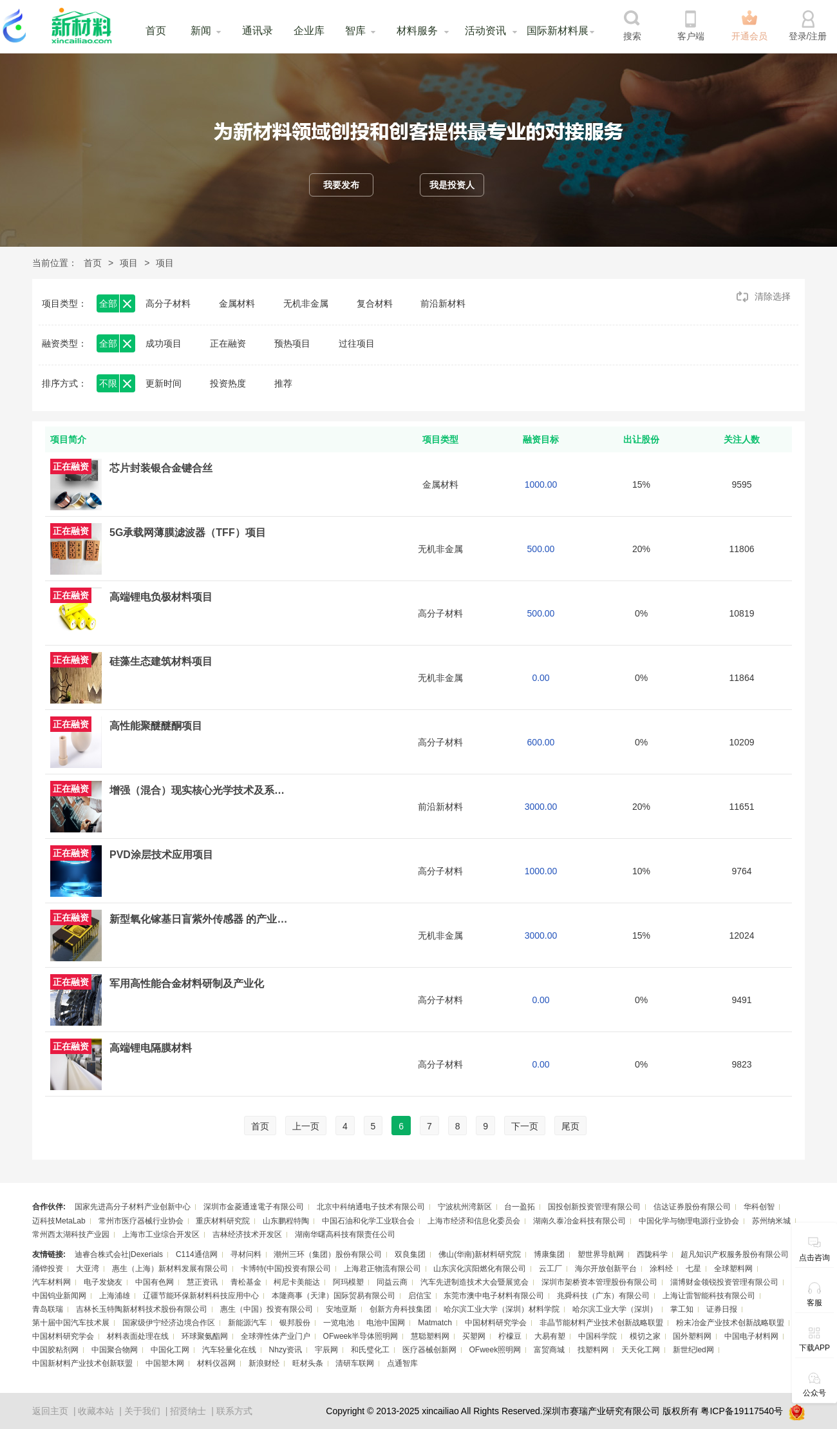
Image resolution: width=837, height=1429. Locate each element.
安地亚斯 (341, 1309)
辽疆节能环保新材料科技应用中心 (201, 1295)
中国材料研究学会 (496, 1322)
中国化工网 (170, 1349)
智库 (355, 30)
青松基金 (245, 1282)
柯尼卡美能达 (297, 1282)
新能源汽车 (247, 1322)
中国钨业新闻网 (59, 1295)
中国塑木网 (165, 1363)
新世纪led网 (693, 1349)
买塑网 (473, 1336)
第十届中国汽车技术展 (70, 1322)
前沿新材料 (443, 303)
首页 (156, 30)
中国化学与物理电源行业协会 (689, 1220)
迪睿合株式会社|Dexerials (119, 1254)
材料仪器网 (216, 1363)
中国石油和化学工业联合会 (368, 1220)
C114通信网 (197, 1254)
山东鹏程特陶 (286, 1220)
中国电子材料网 (751, 1336)
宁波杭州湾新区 (465, 1206)
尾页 (570, 1126)
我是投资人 (452, 185)
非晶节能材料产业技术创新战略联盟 (601, 1322)
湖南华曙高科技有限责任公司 (345, 1234)
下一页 (524, 1126)
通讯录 (257, 30)
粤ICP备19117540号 (742, 1411)
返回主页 (50, 1411)
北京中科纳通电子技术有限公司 (371, 1206)
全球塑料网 (733, 1268)
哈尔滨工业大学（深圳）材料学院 (502, 1309)
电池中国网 (385, 1322)
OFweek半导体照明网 (361, 1336)
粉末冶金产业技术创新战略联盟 (730, 1322)
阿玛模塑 (348, 1282)
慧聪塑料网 (430, 1336)
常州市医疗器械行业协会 (141, 1220)
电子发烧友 (103, 1282)
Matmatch (435, 1322)
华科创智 (759, 1206)
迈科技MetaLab (59, 1220)
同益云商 (392, 1282)
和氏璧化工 (370, 1349)
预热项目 (292, 343)
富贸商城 (549, 1349)
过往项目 (357, 343)
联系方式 (234, 1411)
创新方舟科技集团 (400, 1309)
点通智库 (402, 1363)
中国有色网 (154, 1282)
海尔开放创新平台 (606, 1268)
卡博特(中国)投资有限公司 (286, 1268)
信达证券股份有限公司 (692, 1206)
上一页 (305, 1126)
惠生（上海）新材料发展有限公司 (170, 1268)
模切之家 (645, 1336)
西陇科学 (652, 1254)
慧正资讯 (202, 1282)
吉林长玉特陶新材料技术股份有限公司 (141, 1309)
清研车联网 (354, 1363)
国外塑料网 (692, 1336)
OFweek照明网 (495, 1349)
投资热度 (228, 383)
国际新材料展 (557, 30)
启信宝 (419, 1295)
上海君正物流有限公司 (382, 1268)
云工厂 (550, 1268)
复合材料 (375, 303)
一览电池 (338, 1322)
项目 (129, 263)
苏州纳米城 (771, 1220)
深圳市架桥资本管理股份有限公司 (599, 1282)
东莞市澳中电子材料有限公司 (494, 1295)
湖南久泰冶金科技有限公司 (579, 1220)
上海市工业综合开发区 (161, 1234)
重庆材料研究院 (223, 1220)
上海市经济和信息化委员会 (474, 1220)
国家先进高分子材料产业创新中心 (133, 1206)
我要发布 (341, 185)
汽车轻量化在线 (229, 1349)
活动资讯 (485, 30)
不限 (108, 383)
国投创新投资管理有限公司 (594, 1206)
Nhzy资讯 (285, 1349)
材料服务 (417, 30)
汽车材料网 (51, 1282)
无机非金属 (305, 303)
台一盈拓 (519, 1206)
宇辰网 (326, 1349)
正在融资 (228, 343)
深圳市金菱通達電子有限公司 (253, 1206)
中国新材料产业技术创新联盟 (82, 1363)
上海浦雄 (114, 1295)
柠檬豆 (510, 1336)
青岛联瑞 (47, 1309)
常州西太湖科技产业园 (70, 1234)
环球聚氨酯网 (205, 1336)
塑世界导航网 (601, 1254)
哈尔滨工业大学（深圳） (614, 1309)
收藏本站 (96, 1411)
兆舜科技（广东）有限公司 (603, 1295)
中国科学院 (597, 1336)
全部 (108, 303)
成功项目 (164, 343)
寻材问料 (245, 1254)
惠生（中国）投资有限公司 (266, 1309)
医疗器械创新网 (429, 1349)
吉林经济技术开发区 (247, 1234)
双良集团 (410, 1254)
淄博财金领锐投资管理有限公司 (724, 1282)
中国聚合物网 (114, 1349)
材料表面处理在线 (138, 1336)
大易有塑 (549, 1336)
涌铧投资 (47, 1268)
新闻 (201, 30)
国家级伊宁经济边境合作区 (168, 1322)
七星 (693, 1268)
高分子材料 (168, 303)
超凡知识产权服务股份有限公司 (735, 1254)
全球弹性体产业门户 (275, 1336)
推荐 (283, 383)
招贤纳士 (188, 1411)
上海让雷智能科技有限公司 (709, 1295)
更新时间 (164, 383)
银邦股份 (294, 1322)
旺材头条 (307, 1363)
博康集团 (549, 1254)
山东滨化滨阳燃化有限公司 (479, 1268)
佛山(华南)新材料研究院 (479, 1254)
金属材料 (237, 303)
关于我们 (142, 1411)
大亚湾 (87, 1268)
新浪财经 (264, 1363)
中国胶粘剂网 (55, 1349)
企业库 (309, 30)
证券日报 (721, 1309)
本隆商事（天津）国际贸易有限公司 (333, 1295)
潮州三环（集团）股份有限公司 (328, 1254)
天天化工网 (640, 1349)
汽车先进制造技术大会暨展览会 (474, 1282)
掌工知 (681, 1309)
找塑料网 (593, 1349)
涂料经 (661, 1268)
